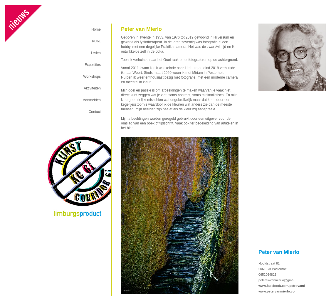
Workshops (92, 76)
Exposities (93, 65)
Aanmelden (92, 100)
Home (96, 29)
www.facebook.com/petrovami (281, 285)
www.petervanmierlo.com (278, 291)
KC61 (96, 41)
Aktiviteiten (92, 88)
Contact (95, 112)
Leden (96, 53)
